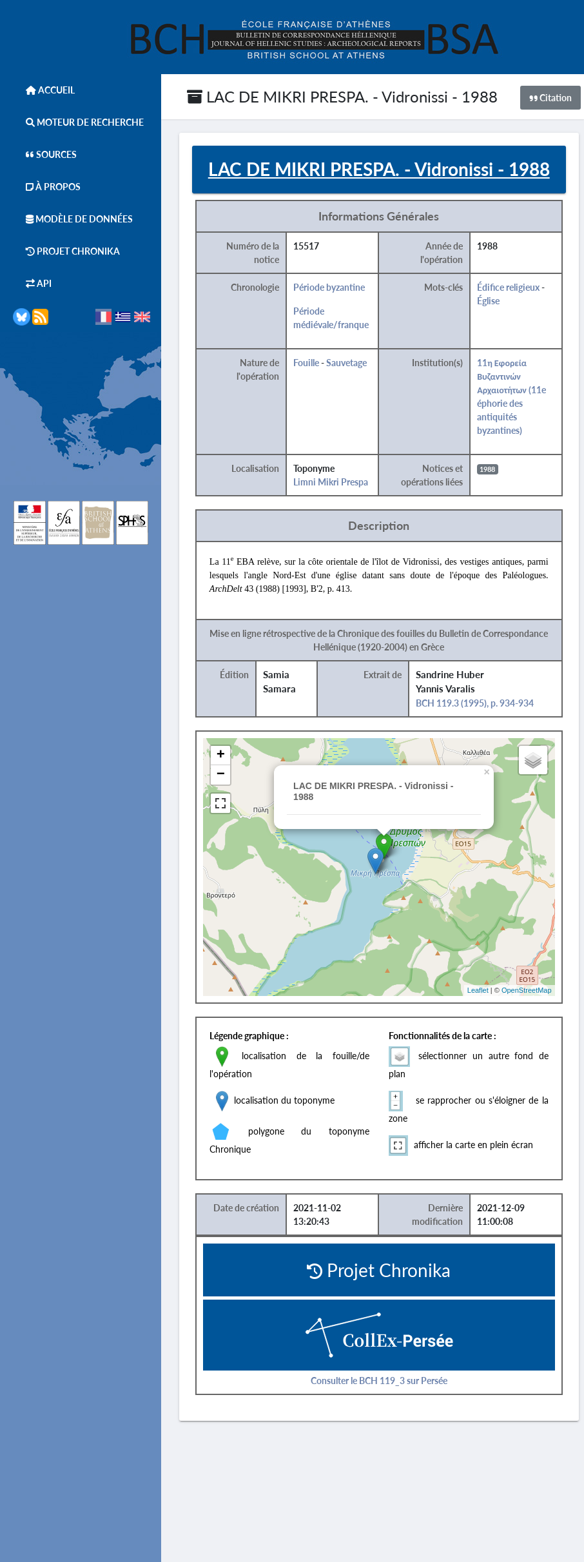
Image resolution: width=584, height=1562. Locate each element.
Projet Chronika (66, 251)
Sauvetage (347, 362)
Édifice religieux (509, 287)
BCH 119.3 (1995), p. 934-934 (476, 703)
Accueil (44, 89)
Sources (45, 154)
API (32, 283)
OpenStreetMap (528, 990)
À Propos (47, 186)
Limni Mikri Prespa (332, 481)
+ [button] (222, 755)
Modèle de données (73, 218)
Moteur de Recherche (78, 122)
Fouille (307, 362)
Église (489, 300)
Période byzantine (330, 287)
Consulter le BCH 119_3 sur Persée (380, 1380)
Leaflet (479, 990)
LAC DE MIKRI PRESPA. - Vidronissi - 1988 (342, 96)
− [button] (222, 775)
